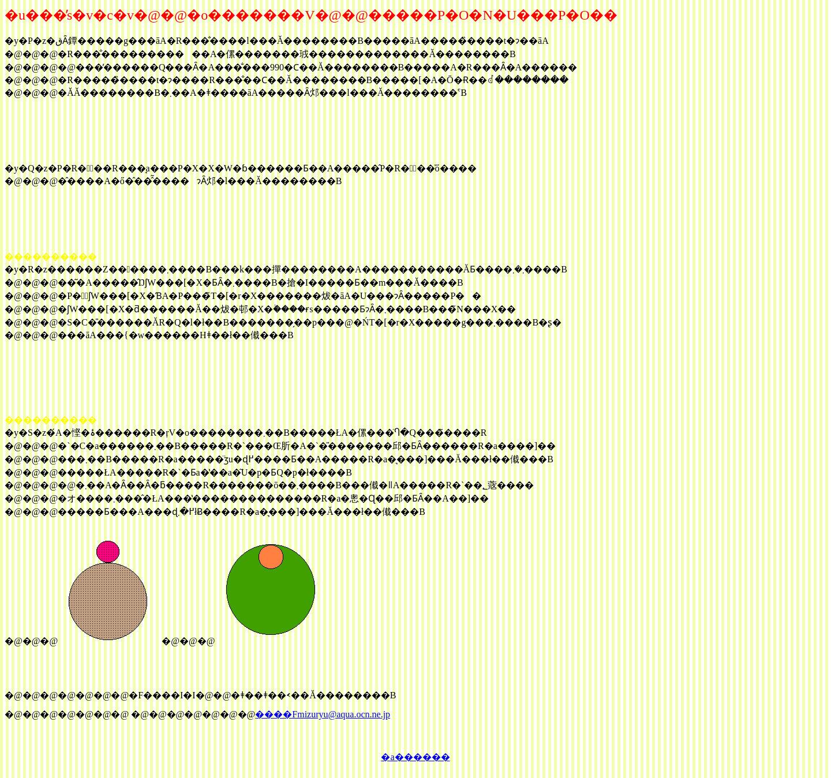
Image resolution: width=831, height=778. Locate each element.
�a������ (415, 757)
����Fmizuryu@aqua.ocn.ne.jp (322, 714)
